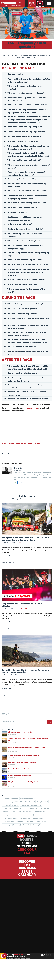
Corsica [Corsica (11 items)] (24, 805)
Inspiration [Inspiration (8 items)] (27, 811)
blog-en (17, 55)
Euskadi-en (41, 55)
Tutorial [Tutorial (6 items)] (27, 825)
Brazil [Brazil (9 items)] (15, 805)
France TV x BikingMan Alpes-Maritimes (21, 769)
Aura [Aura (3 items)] (32, 802)
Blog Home (7, 714)
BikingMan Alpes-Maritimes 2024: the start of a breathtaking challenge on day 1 (25, 538)
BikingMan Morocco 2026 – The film (20, 732)
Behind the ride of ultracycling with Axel (22, 762)
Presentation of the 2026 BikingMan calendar (23, 755)
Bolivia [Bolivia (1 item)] (6, 805)
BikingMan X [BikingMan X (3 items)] (42, 802)
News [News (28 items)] (23, 815)
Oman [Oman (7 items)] (32, 815)
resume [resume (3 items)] (31, 821)
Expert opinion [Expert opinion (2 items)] (32, 808)
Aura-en (11, 55)
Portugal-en (29, 57)
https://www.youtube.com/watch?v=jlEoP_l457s (21, 443)
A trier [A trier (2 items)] (23, 802)
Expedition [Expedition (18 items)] (18, 808)
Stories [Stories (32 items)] (7, 825)
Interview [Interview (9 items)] (40, 811)
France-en (20, 57)
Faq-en (48, 55)
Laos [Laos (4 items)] (6, 815)
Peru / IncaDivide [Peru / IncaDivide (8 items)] (10, 818)
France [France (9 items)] (45, 808)
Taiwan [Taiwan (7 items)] (17, 825)
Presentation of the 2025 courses (19, 775)
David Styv (18, 468)
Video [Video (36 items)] (36, 825)
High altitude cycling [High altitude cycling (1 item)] (12, 811)
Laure (20, 542)
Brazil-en (24, 55)
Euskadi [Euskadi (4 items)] (7, 808)
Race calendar (40, 3)
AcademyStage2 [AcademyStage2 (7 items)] (27, 798)
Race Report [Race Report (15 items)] (9, 821)
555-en (5, 55)
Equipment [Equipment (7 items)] (36, 805)
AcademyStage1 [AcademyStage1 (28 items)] (10, 798)
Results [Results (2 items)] (21, 821)
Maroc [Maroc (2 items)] (13, 815)
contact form (32, 408)
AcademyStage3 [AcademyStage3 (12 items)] (10, 802)
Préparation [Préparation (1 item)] (37, 818)
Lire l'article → (7, 556)
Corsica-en (32, 55)
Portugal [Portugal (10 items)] (25, 818)
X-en (36, 57)
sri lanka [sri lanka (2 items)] (41, 821)
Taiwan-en (11, 629)
